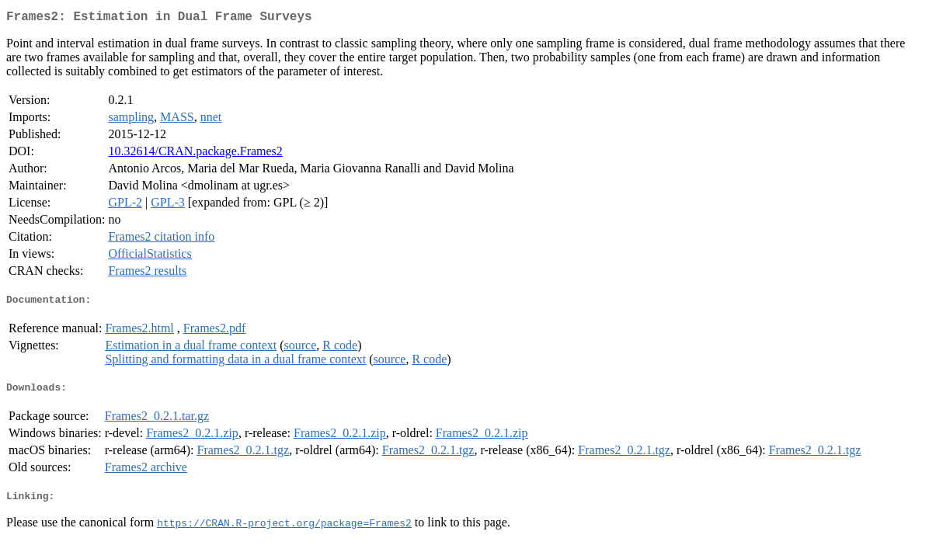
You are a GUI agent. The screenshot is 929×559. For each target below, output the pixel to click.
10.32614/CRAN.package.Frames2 (195, 154)
